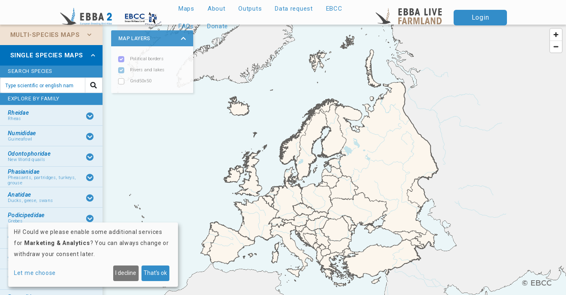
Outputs (250, 8)
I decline (125, 273)
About (217, 8)
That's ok (155, 273)
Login (480, 17)
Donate (217, 26)
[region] (283, 160)
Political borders (147, 58)
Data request (294, 8)
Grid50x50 (140, 81)
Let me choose (35, 273)
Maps (186, 8)
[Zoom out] (556, 46)
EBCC (334, 8)
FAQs (186, 26)
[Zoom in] (556, 35)
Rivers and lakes (147, 70)
